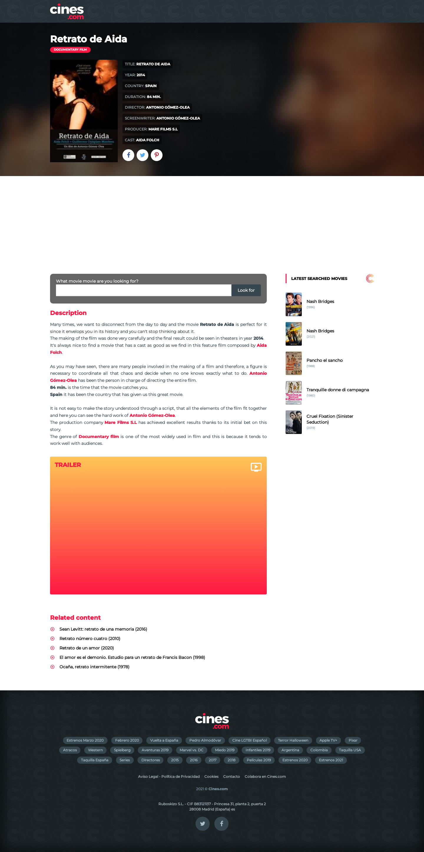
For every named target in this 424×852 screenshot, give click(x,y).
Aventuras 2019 (155, 750)
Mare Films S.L (163, 129)
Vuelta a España (164, 740)
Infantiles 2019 (258, 750)
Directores (150, 760)
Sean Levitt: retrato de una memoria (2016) (103, 629)
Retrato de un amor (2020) (86, 648)
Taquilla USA (350, 750)
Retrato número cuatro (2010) (89, 638)
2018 (232, 760)
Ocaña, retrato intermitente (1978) (94, 666)
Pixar (353, 740)
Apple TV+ (328, 740)
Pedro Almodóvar (205, 740)
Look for (246, 290)
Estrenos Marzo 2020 (85, 740)
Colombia (319, 750)
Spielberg (122, 750)
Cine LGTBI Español (249, 740)
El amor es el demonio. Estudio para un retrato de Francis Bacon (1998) (132, 657)
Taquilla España (94, 760)
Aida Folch (147, 140)
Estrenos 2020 (295, 760)
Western (95, 750)
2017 (212, 760)
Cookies (211, 776)
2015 (175, 760)
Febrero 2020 (127, 740)
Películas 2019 (259, 760)
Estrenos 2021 (331, 760)
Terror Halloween (293, 740)
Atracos (70, 750)
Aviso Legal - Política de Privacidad (169, 776)
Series (125, 760)
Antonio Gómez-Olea (168, 107)
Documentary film (70, 49)
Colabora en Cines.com (265, 776)
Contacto (231, 776)
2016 (194, 760)
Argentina (290, 750)
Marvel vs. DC (191, 750)
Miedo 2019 (224, 750)
